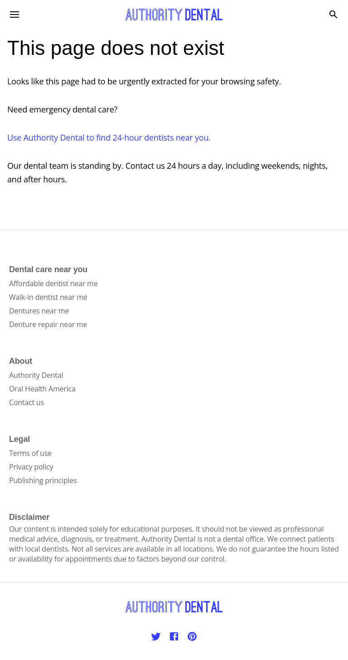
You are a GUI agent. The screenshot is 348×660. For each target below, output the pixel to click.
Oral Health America (42, 389)
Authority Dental (36, 375)
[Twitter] (155, 636)
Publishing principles (43, 480)
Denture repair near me (48, 324)
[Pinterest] (192, 636)
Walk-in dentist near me (48, 297)
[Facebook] (174, 636)
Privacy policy (31, 467)
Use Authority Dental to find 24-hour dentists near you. (109, 137)
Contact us (26, 402)
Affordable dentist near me (53, 283)
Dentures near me (39, 311)
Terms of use (30, 453)
